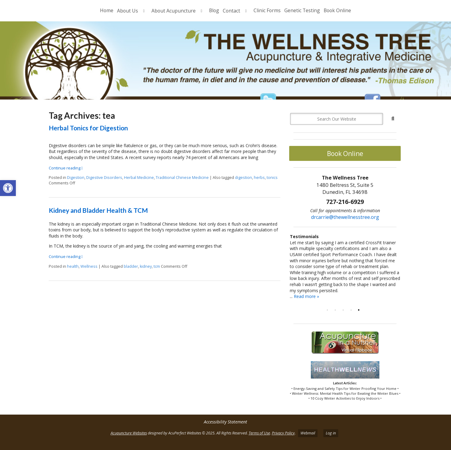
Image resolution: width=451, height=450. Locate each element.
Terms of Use (259, 433)
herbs (259, 177)
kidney (146, 266)
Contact (231, 10)
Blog (214, 10)
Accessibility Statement (225, 422)
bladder (131, 266)
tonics (272, 177)
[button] (8, 188)
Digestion (75, 177)
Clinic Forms (267, 10)
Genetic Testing (302, 10)
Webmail (307, 433)
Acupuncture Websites (129, 433)
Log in (331, 433)
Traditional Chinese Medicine (182, 177)
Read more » (306, 296)
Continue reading (66, 168)
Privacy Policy (283, 433)
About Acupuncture (173, 10)
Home (106, 10)
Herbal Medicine (139, 177)
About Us (127, 10)
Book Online (337, 10)
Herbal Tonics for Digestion (88, 128)
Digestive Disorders (104, 177)
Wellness (89, 266)
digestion (243, 177)
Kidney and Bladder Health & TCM (98, 210)
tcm (157, 266)
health (73, 266)
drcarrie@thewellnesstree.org (345, 217)
